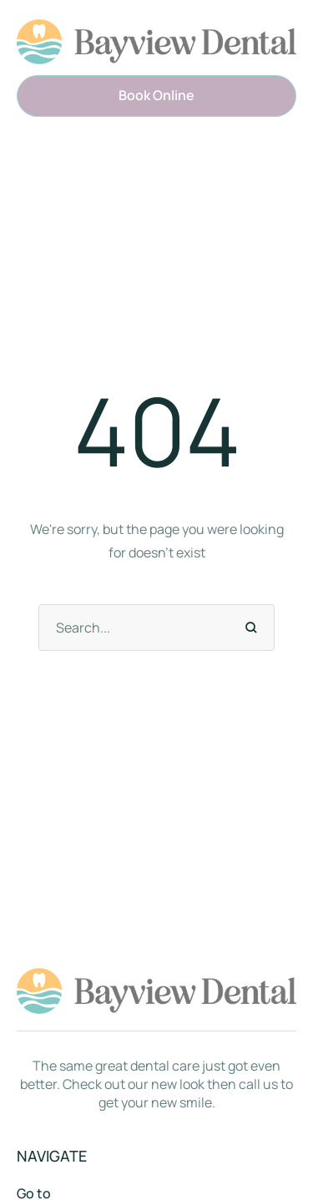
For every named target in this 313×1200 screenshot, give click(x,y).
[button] (156, 96)
